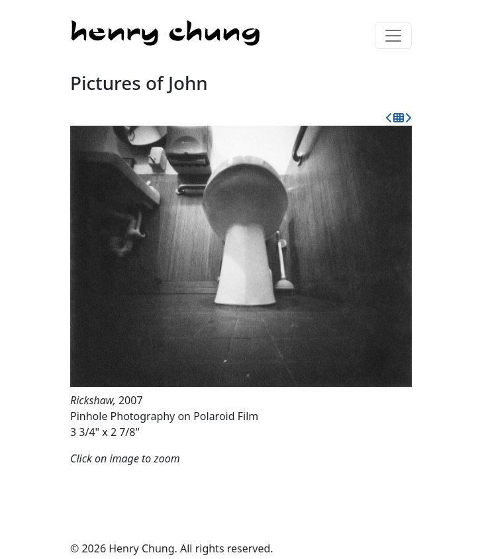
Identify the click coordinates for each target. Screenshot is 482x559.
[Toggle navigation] (393, 35)
